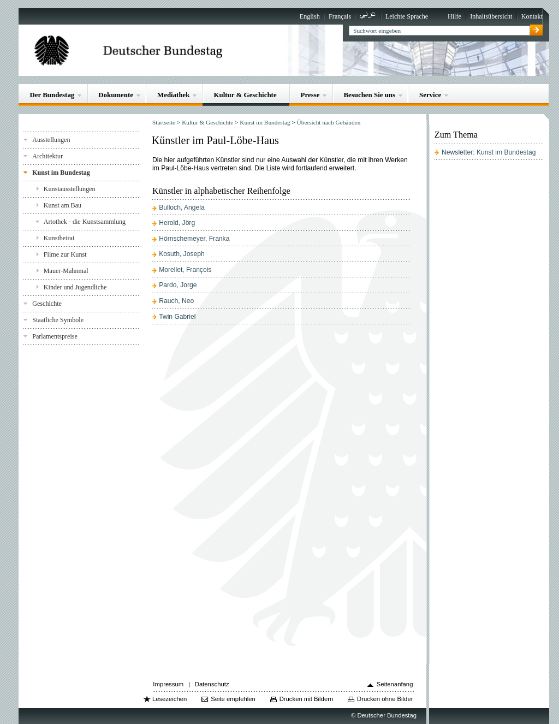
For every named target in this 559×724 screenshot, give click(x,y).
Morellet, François (185, 270)
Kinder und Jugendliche (75, 287)
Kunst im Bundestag (61, 172)
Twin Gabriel (177, 317)
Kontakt (532, 16)
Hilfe (454, 16)
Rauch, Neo (176, 301)
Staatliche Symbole (58, 320)
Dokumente (115, 95)
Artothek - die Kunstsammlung (85, 221)
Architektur (47, 156)
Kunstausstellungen (70, 189)
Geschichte (47, 303)
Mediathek (173, 95)
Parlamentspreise (55, 336)
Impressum (168, 684)
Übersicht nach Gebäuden (329, 122)
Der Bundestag (51, 95)
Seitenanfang (395, 684)
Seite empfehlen (233, 699)
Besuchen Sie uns (369, 95)
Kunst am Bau (62, 205)
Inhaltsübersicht (491, 16)
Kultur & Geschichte (244, 95)
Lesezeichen (169, 699)
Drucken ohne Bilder (385, 699)
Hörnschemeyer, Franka (194, 238)
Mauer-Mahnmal (66, 271)
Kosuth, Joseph (181, 254)
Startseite (163, 122)
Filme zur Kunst (65, 254)
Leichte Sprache (406, 16)
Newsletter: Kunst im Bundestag (489, 152)
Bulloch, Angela (181, 207)
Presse (310, 95)
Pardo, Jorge (178, 285)
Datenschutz (212, 684)
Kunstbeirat (59, 238)
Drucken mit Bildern (307, 699)
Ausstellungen (51, 140)
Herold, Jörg (177, 223)
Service (430, 95)
